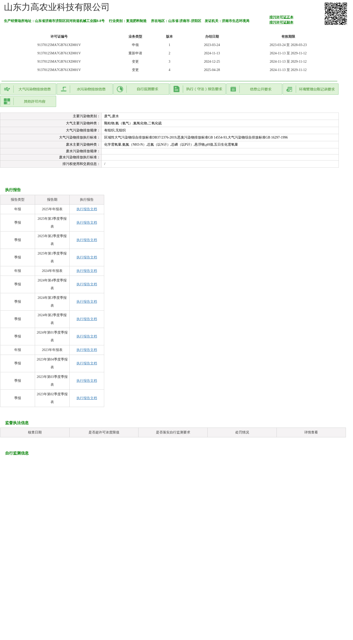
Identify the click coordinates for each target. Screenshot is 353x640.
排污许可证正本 (281, 17)
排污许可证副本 (281, 22)
